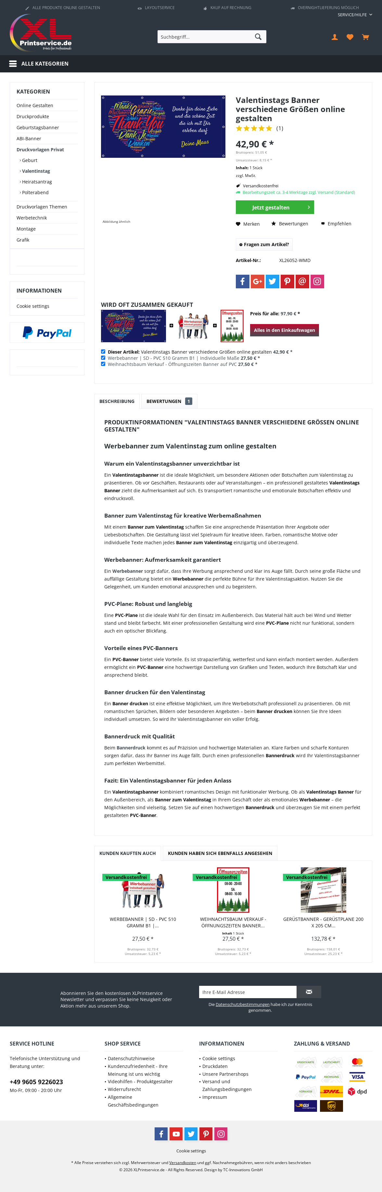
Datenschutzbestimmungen (243, 1004)
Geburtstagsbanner (38, 127)
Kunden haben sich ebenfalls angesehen (220, 853)
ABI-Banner (29, 138)
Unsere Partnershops (225, 1074)
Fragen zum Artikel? (264, 244)
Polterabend (35, 192)
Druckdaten (215, 1066)
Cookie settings (33, 312)
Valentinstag (35, 171)
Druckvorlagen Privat (40, 149)
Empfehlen (336, 223)
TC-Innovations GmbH (243, 1170)
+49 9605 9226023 (36, 1082)
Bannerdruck (131, 748)
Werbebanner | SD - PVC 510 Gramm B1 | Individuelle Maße (173, 358)
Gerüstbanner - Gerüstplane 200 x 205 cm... (323, 922)
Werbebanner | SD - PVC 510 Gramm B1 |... (143, 922)
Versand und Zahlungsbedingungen (227, 1085)
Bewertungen (289, 223)
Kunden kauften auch (127, 853)
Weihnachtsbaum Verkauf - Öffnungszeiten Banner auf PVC (172, 364)
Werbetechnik (32, 218)
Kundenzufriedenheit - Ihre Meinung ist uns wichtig (138, 1070)
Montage (26, 229)
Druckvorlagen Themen (42, 207)
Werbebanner (127, 571)
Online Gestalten (35, 105)
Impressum (214, 1097)
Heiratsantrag (36, 182)
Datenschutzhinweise (131, 1058)
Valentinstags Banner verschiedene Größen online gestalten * (200, 352)
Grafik (23, 240)
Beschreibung (116, 401)
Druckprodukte (33, 116)
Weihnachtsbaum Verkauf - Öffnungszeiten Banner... (233, 922)
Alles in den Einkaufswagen (284, 330)
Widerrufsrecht (124, 1089)
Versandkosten (182, 1162)
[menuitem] (352, 15)
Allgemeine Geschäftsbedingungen (133, 1101)
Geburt (29, 160)
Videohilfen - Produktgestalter (140, 1081)
